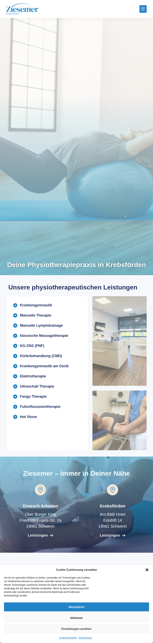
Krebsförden (112, 506)
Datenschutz (85, 637)
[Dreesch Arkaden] (40, 489)
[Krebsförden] (112, 489)
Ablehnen (76, 618)
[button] (147, 570)
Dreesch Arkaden (40, 506)
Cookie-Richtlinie (68, 637)
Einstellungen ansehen (76, 629)
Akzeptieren (76, 607)
